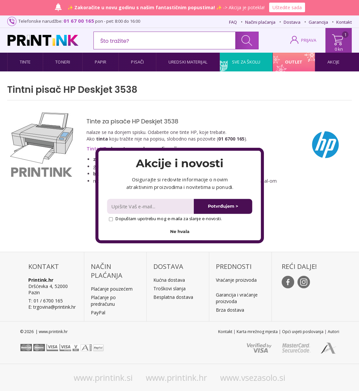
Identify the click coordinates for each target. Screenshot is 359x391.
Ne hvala (180, 231)
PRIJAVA (308, 40)
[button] (179, 163)
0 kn (339, 49)
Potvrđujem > (223, 206)
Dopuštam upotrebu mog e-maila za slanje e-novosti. (165, 219)
